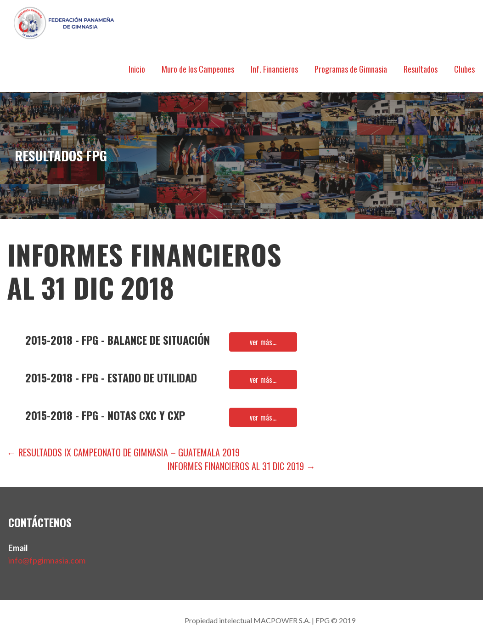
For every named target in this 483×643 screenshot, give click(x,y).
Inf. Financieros (274, 69)
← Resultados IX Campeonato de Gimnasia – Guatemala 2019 (123, 452)
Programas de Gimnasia (351, 69)
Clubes (464, 69)
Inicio (137, 69)
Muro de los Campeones (198, 69)
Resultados (421, 69)
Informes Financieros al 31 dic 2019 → (241, 466)
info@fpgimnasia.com (46, 560)
